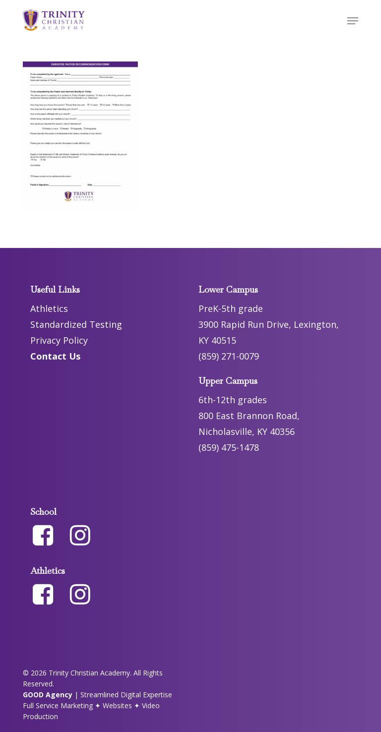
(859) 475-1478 (228, 447)
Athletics (49, 308)
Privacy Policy (59, 340)
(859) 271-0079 (228, 356)
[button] (352, 21)
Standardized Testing (76, 324)
